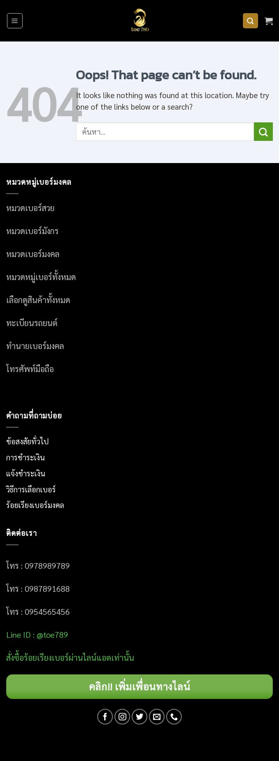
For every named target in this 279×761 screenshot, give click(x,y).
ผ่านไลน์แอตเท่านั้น (102, 657)
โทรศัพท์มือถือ (30, 368)
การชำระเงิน (25, 457)
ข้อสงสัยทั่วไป (27, 441)
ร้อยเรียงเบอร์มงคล (35, 505)
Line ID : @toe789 (37, 634)
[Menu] (15, 20)
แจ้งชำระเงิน (25, 473)
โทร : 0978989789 (38, 565)
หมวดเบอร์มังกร (32, 230)
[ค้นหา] (250, 21)
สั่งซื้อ (15, 657)
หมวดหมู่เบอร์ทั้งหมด (41, 276)
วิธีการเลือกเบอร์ (31, 489)
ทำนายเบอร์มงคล (35, 345)
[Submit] (263, 131)
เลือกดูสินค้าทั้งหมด (38, 299)
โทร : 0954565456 (38, 611)
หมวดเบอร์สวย (30, 207)
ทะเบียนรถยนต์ (31, 322)
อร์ (46, 657)
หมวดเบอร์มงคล (32, 253)
